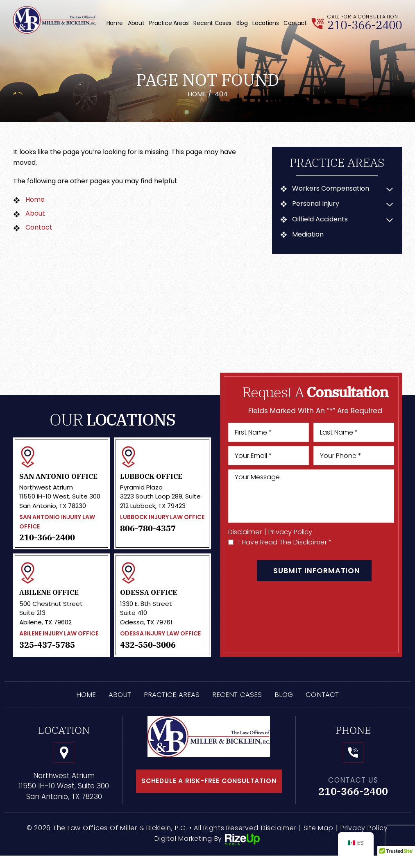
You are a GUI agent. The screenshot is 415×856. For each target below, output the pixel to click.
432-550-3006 (148, 645)
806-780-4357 (148, 528)
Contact (294, 23)
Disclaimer (246, 531)
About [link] (35, 213)
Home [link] (35, 199)
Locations (265, 23)
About (136, 23)
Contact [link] (38, 227)
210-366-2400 (366, 24)
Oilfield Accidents (320, 219)
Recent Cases (212, 23)
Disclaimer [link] (279, 828)
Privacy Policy (293, 531)
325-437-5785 (47, 645)
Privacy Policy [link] (364, 828)
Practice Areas (168, 23)
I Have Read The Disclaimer (285, 542)
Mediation (308, 234)
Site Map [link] (318, 828)
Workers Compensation (331, 188)
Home (115, 23)
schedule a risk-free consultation (209, 781)
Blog (242, 23)
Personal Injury (316, 203)
